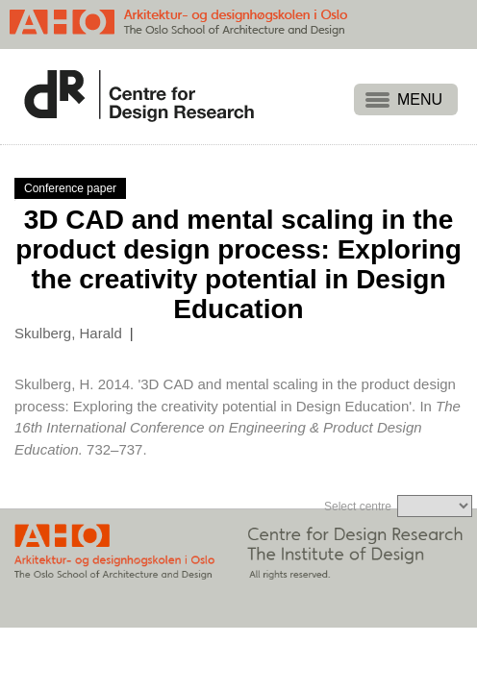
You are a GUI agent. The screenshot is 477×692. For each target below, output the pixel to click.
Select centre (357, 506)
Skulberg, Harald (68, 333)
